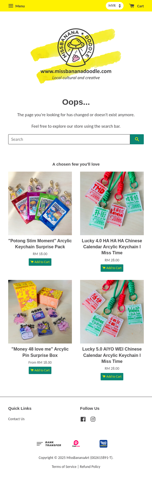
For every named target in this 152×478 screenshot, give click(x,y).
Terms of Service (64, 466)
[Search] (69, 139)
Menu (16, 6)
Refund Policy (90, 466)
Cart (136, 6)
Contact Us (16, 419)
